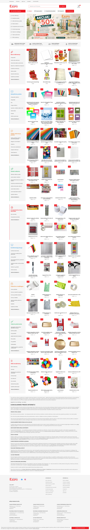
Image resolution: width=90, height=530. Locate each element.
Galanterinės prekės (15, 383)
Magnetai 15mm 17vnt (47, 275)
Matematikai (13, 110)
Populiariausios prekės (50, 11)
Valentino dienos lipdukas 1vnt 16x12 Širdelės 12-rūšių (33, 180)
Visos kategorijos (15, 79)
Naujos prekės (38, 11)
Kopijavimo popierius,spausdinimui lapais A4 (47, 63)
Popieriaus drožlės (14, 306)
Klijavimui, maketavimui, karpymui (17, 65)
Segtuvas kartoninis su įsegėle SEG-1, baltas (74, 63)
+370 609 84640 (12, 507)
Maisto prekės (13, 71)
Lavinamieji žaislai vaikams (16, 191)
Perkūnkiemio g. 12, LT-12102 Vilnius (63, 506)
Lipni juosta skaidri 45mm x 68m (33, 312)
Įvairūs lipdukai (60, 179)
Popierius (12, 144)
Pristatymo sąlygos (66, 482)
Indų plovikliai (13, 333)
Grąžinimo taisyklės (66, 483)
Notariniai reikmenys (15, 74)
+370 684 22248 (12, 514)
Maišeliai (12, 303)
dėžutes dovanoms (14, 451)
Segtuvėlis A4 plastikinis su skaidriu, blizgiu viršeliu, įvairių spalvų (74, 82)
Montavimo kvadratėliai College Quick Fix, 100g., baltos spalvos (46, 352)
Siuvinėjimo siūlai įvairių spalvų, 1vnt (60, 142)
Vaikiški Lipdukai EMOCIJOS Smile (46, 180)
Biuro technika (13, 214)
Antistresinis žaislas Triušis (60, 197)
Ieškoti (63, 6)
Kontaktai (29, 1)
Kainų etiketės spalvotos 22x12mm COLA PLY (60, 237)
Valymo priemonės (16, 34)
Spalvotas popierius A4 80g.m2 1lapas (33, 142)
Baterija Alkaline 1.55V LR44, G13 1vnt (47, 219)
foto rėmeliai (39, 464)
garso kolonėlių (60, 444)
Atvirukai (12, 369)
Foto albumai (13, 378)
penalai (49, 431)
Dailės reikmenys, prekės (17, 21)
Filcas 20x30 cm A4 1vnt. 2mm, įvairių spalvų (74, 142)
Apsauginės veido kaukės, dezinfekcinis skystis (16, 328)
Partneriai (17, 1)
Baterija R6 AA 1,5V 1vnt (32, 236)
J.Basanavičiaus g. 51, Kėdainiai (62, 519)
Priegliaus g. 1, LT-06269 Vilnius (38, 506)
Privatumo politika (66, 487)
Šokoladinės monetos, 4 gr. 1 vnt (60, 62)
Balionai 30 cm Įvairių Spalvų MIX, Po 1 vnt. (46, 391)
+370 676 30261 (59, 507)
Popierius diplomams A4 (33, 62)
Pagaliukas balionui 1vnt (60, 371)
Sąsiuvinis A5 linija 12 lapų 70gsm (33, 122)
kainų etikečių (66, 444)
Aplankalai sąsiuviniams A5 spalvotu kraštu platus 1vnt (74, 103)
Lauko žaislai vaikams (15, 189)
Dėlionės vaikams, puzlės (16, 174)
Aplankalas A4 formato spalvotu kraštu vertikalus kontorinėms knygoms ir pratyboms (33, 103)
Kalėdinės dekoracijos (15, 386)
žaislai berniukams (14, 439)
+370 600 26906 (60, 520)
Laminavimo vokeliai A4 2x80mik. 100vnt (60, 276)
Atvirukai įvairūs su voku (74, 390)
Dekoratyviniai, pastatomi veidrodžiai (16, 373)
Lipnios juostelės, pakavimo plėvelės (16, 301)
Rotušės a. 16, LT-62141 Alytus (38, 519)
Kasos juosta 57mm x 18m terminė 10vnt (60, 219)
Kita (11, 102)
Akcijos (30, 11)
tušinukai (46, 431)
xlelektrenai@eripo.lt (13, 521)
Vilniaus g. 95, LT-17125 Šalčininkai (39, 512)
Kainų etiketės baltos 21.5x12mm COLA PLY (74, 237)
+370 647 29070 (35, 1)
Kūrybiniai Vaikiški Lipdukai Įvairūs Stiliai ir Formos (74, 180)
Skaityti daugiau (36, 528)
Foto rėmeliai (13, 381)
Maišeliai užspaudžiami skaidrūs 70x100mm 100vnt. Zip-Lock (74, 333)
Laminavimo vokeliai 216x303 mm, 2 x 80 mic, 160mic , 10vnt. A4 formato (47, 256)
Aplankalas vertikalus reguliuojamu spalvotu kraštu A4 (60, 103)
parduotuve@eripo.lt (13, 515)
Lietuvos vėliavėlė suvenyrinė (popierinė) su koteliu (33, 256)
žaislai (16, 425)
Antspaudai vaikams (15, 97)
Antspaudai (13, 57)
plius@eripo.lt (59, 508)
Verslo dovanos (14, 269)
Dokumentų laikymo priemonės (17, 63)
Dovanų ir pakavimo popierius (17, 292)
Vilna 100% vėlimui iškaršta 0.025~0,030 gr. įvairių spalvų (46, 161)
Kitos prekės (13, 338)
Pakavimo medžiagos (16, 32)
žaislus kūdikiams (42, 438)
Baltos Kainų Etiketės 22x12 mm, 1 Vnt (47, 237)
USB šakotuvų (53, 444)
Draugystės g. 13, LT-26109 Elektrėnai (16, 519)
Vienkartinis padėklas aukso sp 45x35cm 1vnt (74, 352)
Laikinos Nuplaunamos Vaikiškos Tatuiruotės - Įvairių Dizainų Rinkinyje (74, 198)
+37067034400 (15, 490)
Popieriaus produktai (15, 76)
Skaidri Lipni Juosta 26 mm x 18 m (61, 313)
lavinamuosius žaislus (24, 438)
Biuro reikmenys (15, 15)
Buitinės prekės (14, 330)
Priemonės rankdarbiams (16, 147)
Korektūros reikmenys (15, 68)
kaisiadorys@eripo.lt (60, 515)
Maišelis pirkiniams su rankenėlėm (46, 295)
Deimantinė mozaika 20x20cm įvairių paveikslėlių (47, 198)
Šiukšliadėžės (13, 344)
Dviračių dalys (13, 375)
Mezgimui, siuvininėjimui (15, 141)
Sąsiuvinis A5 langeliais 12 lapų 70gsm (47, 103)
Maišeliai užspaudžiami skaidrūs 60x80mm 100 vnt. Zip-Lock (33, 352)
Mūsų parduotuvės (66, 485)
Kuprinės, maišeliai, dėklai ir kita (17, 108)
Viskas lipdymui (14, 152)
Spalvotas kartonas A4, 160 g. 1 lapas (47, 142)
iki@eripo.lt (11, 508)
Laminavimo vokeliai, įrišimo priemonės (16, 254)
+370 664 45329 (36, 520)
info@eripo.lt (15, 491)
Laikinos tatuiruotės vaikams (16, 186)
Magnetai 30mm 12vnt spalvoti (74, 256)
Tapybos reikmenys (14, 149)
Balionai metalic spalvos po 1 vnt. (46, 372)
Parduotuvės (11, 1)
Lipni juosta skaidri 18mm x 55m (74, 294)
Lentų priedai (13, 257)
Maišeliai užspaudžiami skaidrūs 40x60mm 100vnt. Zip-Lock (33, 333)
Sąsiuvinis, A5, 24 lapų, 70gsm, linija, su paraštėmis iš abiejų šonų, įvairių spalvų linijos (47, 122)
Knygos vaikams (14, 105)
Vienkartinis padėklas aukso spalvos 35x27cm (46, 333)
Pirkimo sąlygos (66, 480)
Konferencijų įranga (16, 29)
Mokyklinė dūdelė (33, 197)
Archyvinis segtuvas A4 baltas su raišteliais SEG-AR (60, 82)
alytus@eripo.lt (36, 521)
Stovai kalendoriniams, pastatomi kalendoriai (17, 260)
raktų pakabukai (45, 464)
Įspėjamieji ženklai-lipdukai (16, 336)
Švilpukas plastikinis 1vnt (33, 390)
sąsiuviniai (53, 431)
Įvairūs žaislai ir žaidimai (15, 177)
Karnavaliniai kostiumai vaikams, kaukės (17, 180)
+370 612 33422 (59, 514)
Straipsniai (61, 11)
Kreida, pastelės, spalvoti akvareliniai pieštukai (15, 138)
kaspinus (31, 451)
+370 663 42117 (12, 520)
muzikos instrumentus (50, 438)
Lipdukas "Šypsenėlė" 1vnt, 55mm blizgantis (60, 122)
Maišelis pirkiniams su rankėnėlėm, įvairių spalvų (74, 313)
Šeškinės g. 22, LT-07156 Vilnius (15, 506)
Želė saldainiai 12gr (46, 82)
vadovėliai (58, 431)
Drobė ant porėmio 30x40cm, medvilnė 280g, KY (33, 161)
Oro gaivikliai (13, 341)
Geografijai (13, 99)
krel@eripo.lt (35, 515)
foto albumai (33, 464)
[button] (17, 11)
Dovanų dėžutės (14, 289)
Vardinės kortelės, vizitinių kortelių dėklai (17, 264)
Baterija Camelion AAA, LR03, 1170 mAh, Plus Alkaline (74, 219)
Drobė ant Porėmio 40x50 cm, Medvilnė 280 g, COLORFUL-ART (60, 161)
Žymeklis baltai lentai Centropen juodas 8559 (33, 276)
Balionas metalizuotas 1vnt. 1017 (74, 371)
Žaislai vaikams (15, 23)
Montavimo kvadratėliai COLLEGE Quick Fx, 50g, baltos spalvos (60, 333)
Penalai (12, 113)
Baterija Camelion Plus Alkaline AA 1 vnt (33, 219)
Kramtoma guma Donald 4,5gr (33, 82)
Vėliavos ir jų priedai (15, 267)
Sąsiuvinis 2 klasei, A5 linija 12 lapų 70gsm (74, 122)
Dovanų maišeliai (14, 297)
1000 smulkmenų (15, 37)
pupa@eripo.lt (35, 508)
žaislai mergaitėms (22, 439)
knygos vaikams (18, 431)
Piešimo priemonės (14, 116)
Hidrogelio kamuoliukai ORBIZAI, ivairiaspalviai (33, 372)
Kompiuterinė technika (15, 217)
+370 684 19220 (36, 514)
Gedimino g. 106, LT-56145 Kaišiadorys (64, 512)
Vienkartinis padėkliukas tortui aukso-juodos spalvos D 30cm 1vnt (60, 352)
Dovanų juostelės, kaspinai (16, 294)
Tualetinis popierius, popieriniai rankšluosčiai (17, 348)
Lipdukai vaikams (14, 194)
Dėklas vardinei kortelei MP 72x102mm (60, 256)
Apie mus (23, 1)
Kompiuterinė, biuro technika (17, 26)
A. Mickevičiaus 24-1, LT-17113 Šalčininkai (16, 512)
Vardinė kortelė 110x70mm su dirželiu (74, 276)
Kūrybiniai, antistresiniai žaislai (17, 183)
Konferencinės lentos (15, 250)
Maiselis (33, 294)
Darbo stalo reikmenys (15, 60)
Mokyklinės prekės (15, 18)
